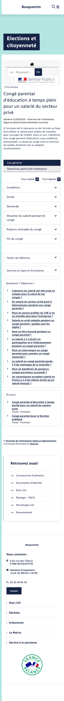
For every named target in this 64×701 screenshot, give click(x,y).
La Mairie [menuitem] (13, 632)
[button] (32, 187)
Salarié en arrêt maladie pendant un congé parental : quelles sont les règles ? (33, 324)
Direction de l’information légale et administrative (31, 441)
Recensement (21, 512)
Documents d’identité (26, 482)
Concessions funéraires (27, 475)
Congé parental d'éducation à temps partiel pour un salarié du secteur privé (33, 405)
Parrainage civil (22, 505)
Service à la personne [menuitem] (21, 642)
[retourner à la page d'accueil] (31, 7)
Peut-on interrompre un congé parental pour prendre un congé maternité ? (30, 353)
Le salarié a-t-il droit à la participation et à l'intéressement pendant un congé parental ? (31, 342)
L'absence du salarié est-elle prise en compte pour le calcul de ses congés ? (33, 294)
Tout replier (30, 179)
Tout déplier (51, 179)
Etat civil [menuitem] (13, 602)
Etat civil (18, 490)
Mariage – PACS (23, 497)
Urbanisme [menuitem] (15, 622)
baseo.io (34, 444)
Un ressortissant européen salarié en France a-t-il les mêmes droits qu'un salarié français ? (33, 380)
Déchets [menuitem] (13, 612)
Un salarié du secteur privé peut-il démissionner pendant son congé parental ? (32, 305)
